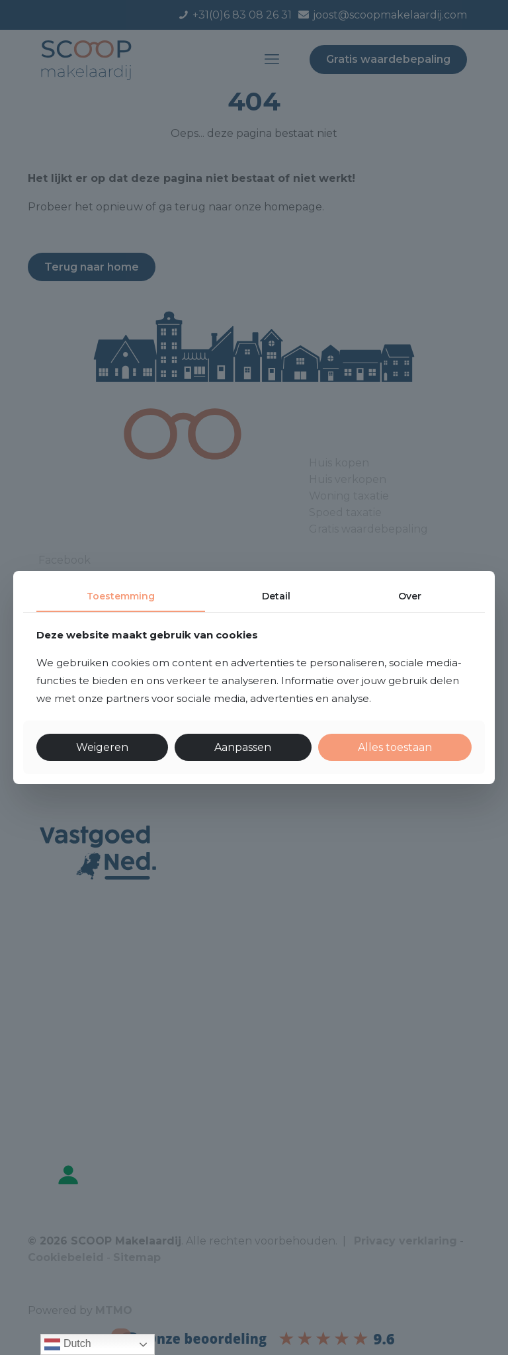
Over (409, 596)
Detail (276, 596)
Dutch (67, 1344)
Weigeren (102, 747)
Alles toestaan (395, 747)
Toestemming (121, 596)
